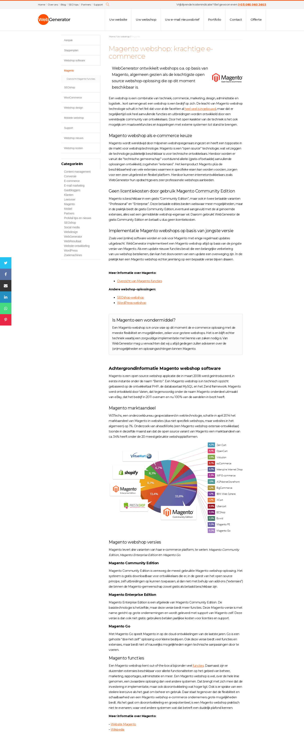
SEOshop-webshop (130, 297)
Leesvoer (69, 199)
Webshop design (73, 107)
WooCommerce (82, 98)
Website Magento (123, 724)
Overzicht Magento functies (81, 78)
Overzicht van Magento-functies (139, 281)
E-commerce (72, 181)
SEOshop (82, 88)
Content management (77, 171)
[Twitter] (5, 263)
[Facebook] (5, 274)
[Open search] (108, 4)
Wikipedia (117, 729)
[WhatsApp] (5, 308)
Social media (72, 227)
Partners (86, 4)
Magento (82, 71)
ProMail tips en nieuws (77, 218)
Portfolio (214, 20)
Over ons (53, 4)
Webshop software (74, 60)
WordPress (70, 250)
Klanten (68, 195)
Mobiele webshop (74, 117)
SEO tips (73, 4)
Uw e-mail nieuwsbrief (182, 20)
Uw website (118, 20)
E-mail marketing (74, 185)
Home (41, 4)
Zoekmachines (73, 255)
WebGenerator (73, 236)
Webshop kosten (73, 148)
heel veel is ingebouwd (200, 109)
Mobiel (68, 208)
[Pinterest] (5, 320)
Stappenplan (71, 50)
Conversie (70, 176)
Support (98, 4)
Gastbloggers (72, 190)
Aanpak (68, 40)
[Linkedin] (5, 297)
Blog (63, 4)
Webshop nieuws (73, 138)
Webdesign (71, 232)
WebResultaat (72, 241)
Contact (236, 20)
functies (198, 666)
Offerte (256, 20)
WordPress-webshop (131, 303)
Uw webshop (146, 20)
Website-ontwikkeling (77, 246)
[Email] (5, 285)
